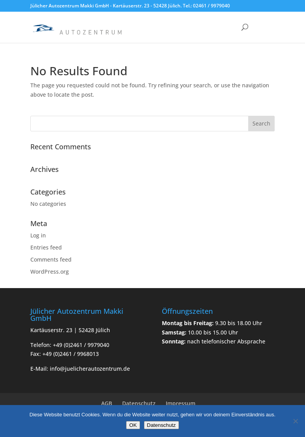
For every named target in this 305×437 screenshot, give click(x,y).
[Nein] (295, 421)
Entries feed (46, 247)
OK (133, 425)
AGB (106, 403)
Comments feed (51, 259)
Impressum (180, 403)
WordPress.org (49, 271)
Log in (38, 235)
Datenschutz (139, 403)
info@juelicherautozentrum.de (90, 368)
